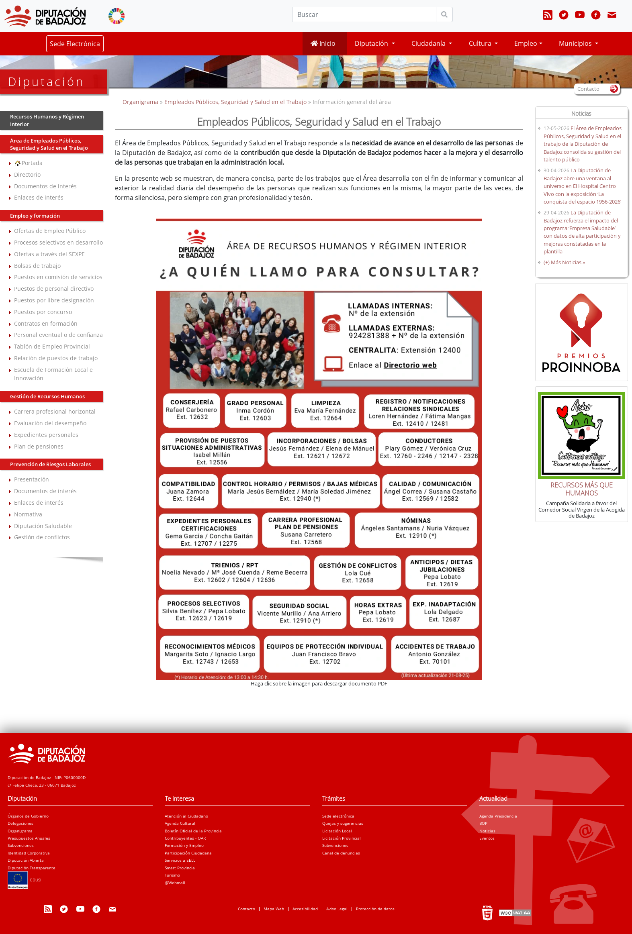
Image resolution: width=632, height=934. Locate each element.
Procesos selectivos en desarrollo (58, 242)
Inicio (323, 43)
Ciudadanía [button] (429, 43)
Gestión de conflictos (42, 537)
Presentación (31, 479)
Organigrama (141, 102)
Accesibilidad (305, 909)
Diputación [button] (372, 43)
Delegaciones (20, 823)
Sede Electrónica (75, 43)
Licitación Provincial (341, 838)
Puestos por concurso (43, 312)
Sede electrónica (338, 816)
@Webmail (175, 882)
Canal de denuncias (341, 853)
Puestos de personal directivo (54, 288)
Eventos (487, 838)
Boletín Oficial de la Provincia (193, 831)
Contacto (246, 909)
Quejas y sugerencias (342, 823)
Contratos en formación (46, 323)
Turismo (172, 875)
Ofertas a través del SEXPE (49, 254)
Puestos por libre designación (54, 300)
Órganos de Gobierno (28, 816)
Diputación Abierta (26, 860)
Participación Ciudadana (188, 853)
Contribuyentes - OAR (185, 838)
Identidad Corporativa (29, 853)
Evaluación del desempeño (50, 423)
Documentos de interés (45, 186)
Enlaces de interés (38, 197)
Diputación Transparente (31, 868)
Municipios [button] (576, 43)
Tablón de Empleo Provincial (52, 346)
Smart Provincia (180, 868)
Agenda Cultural (180, 823)
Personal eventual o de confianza (58, 335)
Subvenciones (21, 845)
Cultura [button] (481, 43)
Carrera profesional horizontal (55, 411)
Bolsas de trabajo (37, 265)
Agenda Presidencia (498, 816)
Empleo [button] (525, 43)
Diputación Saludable (43, 526)
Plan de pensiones (38, 446)
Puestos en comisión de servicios (58, 277)
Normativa (28, 514)
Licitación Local (337, 831)
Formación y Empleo (184, 845)
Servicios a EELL (180, 860)
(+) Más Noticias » (564, 262)
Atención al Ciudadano (186, 816)
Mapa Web (274, 909)
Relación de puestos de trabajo (56, 358)
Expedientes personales (46, 434)
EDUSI (24, 880)
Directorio (27, 174)
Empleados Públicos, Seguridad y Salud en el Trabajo (235, 102)
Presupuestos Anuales (29, 838)
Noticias (487, 831)
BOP (483, 823)
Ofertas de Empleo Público (50, 231)
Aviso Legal (337, 909)
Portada (28, 163)
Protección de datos (375, 909)
